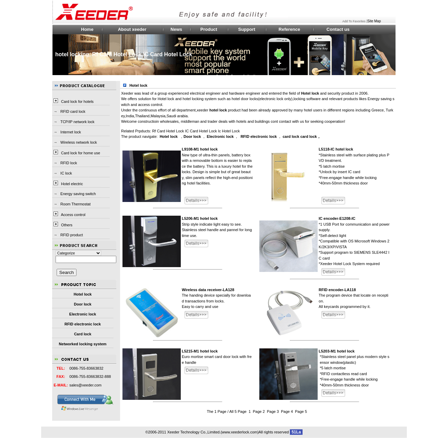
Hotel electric (72, 184)
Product (208, 29)
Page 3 (273, 411)
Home (87, 29)
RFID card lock (72, 111)
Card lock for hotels (77, 101)
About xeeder (132, 29)
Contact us (338, 29)
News (176, 29)
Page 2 (259, 411)
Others (66, 225)
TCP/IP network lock (77, 122)
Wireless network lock (78, 142)
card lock (291, 136)
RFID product (71, 235)
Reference (289, 29)
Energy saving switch (78, 194)
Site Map (374, 21)
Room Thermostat (75, 204)
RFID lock (68, 163)
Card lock (82, 334)
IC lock (66, 173)
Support (246, 29)
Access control (73, 215)
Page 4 (287, 411)
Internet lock (70, 132)
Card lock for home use (80, 153)
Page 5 (301, 411)
